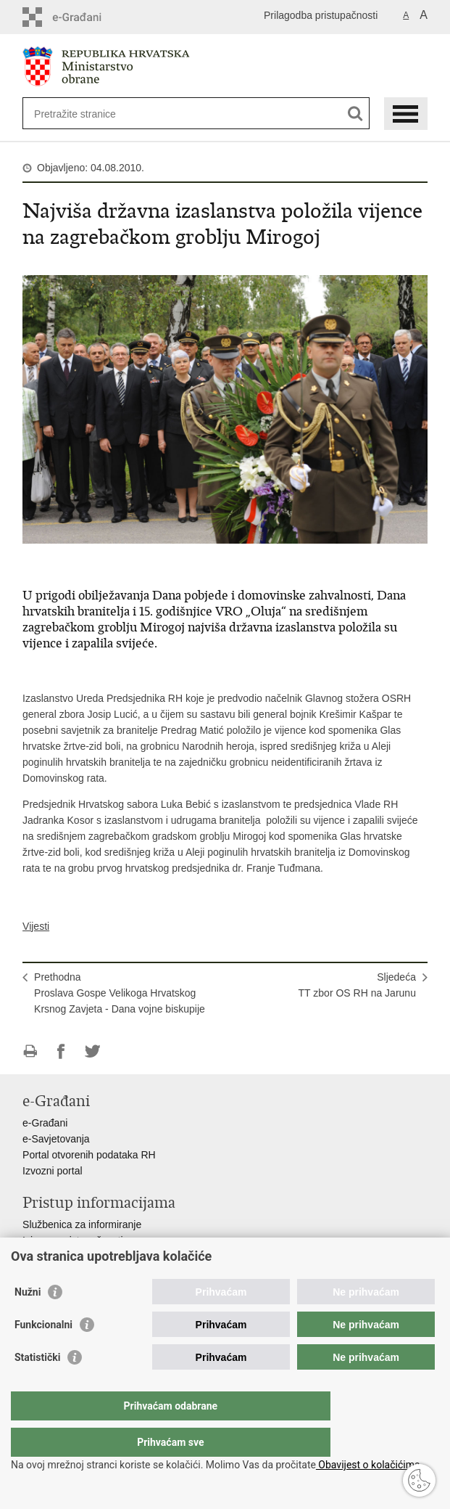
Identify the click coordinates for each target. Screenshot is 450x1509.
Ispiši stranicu (30, 1051)
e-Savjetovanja (56, 1139)
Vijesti (35, 926)
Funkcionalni (43, 1353)
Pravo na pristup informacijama (92, 1256)
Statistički (37, 1386)
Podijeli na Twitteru (92, 1051)
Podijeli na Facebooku (61, 1051)
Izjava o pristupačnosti (72, 1240)
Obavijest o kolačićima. (369, 1465)
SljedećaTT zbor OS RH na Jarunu (357, 985)
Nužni (27, 1321)
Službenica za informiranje (81, 1224)
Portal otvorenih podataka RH (89, 1155)
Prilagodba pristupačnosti (321, 15)
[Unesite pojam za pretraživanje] (86, 114)
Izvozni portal (52, 1171)
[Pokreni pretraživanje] (355, 113)
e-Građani (44, 1123)
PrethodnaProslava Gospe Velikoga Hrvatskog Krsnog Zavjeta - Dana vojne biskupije (119, 993)
